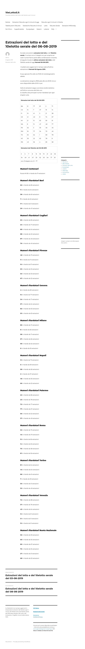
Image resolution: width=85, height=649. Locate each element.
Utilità (64, 174)
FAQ (52, 29)
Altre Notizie (65, 163)
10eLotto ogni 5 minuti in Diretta (52, 22)
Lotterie (46, 29)
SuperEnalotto (19, 29)
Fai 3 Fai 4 (8, 29)
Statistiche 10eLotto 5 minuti (32, 25)
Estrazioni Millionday (69, 25)
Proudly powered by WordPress (21, 641)
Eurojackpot (30, 29)
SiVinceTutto (65, 172)
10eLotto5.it (12, 12)
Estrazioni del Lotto (10, 62)
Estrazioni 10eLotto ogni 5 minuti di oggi (25, 22)
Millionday (65, 170)
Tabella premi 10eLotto (13, 25)
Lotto (45, 25)
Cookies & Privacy (38, 617)
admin (7, 57)
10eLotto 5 (65, 162)
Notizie (7, 22)
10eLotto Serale (55, 25)
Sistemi (39, 29)
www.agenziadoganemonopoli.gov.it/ (43, 629)
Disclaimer (36, 615)
